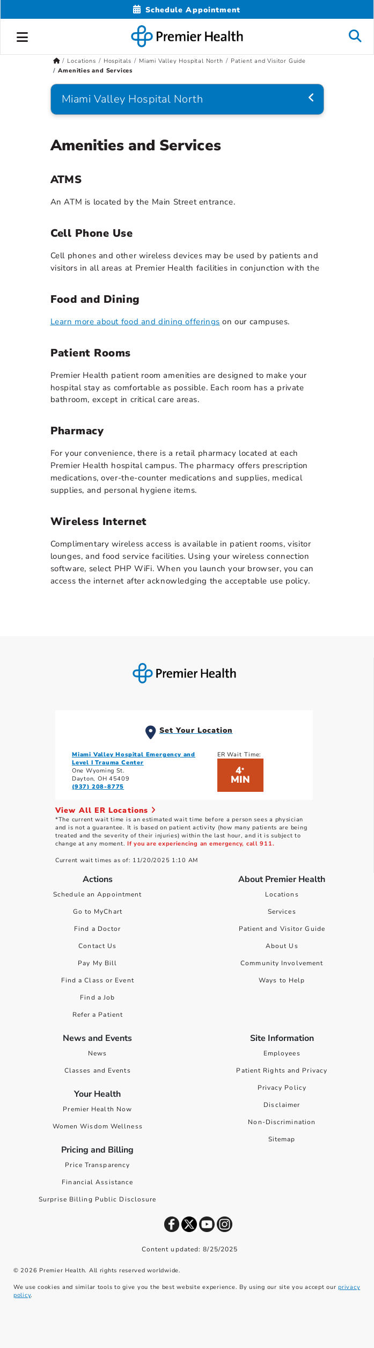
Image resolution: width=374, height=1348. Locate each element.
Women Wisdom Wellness (98, 1126)
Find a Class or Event (97, 980)
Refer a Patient (97, 1014)
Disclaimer (281, 1105)
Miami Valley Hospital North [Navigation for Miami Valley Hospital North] (132, 99)
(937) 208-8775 (98, 787)
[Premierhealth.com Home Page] (56, 61)
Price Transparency (97, 1165)
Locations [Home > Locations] (81, 61)
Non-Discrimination (282, 1122)
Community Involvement (281, 963)
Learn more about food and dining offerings (135, 321)
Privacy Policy (282, 1087)
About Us (282, 946)
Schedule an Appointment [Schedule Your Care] (97, 894)
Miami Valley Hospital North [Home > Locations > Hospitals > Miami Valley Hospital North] (181, 61)
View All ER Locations (105, 810)
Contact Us (97, 946)
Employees (281, 1053)
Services (282, 911)
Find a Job (97, 997)
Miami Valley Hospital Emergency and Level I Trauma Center (133, 758)
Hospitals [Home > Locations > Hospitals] (117, 61)
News (97, 1053)
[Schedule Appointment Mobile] (186, 10)
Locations (282, 894)
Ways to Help (282, 980)
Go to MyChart (97, 911)
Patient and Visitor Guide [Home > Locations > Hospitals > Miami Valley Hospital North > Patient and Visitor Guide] (268, 61)
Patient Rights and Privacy (281, 1070)
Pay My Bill (97, 963)
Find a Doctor (97, 928)
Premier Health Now (97, 1109)
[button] (22, 35)
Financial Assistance (97, 1182)
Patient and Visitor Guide (282, 928)
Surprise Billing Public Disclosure (97, 1199)
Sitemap (282, 1139)
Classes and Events (97, 1070)
